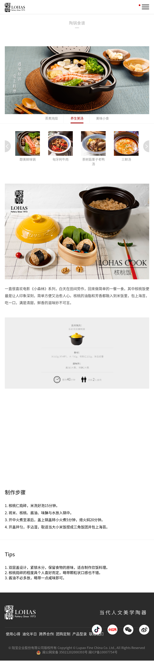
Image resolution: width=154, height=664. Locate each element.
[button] (146, 147)
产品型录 (79, 637)
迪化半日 (29, 637)
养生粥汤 (77, 119)
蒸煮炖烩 (51, 119)
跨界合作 (46, 637)
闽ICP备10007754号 (103, 655)
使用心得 (13, 637)
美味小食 (102, 119)
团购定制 (62, 637)
